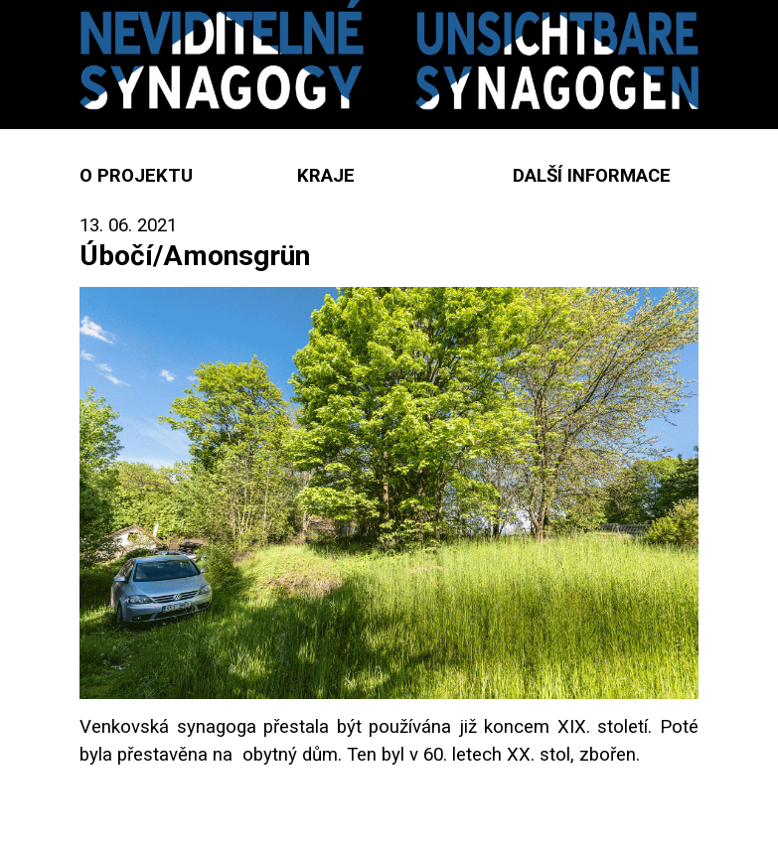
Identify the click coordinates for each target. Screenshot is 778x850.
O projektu (136, 176)
